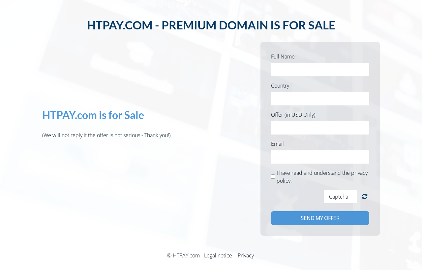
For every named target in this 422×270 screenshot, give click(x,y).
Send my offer (320, 218)
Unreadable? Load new (364, 196)
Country (280, 85)
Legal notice (218, 255)
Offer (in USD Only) (293, 114)
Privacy (246, 255)
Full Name (283, 56)
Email (277, 143)
